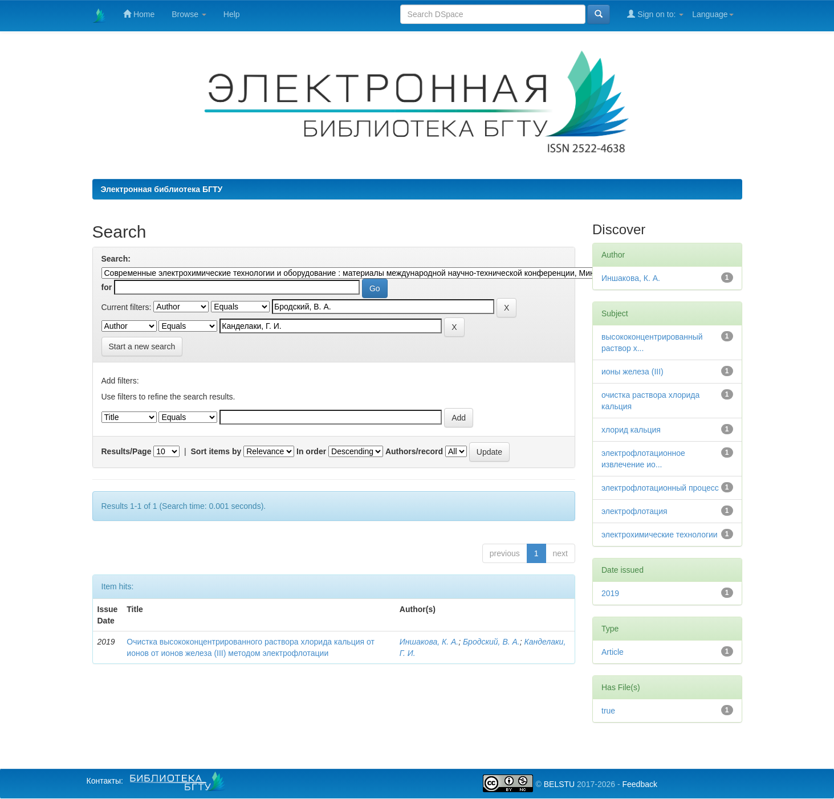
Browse (189, 14)
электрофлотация (634, 511)
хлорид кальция (631, 429)
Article (612, 652)
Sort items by (216, 451)
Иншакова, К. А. (429, 641)
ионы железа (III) (632, 371)
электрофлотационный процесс (660, 487)
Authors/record (414, 451)
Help (231, 14)
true (608, 710)
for (106, 287)
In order (311, 451)
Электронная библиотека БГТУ (162, 189)
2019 (610, 593)
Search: (116, 258)
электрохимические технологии (659, 534)
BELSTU (559, 784)
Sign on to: (655, 14)
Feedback (639, 784)
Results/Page (126, 451)
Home (138, 14)
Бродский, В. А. (491, 641)
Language (712, 14)
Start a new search (142, 346)
